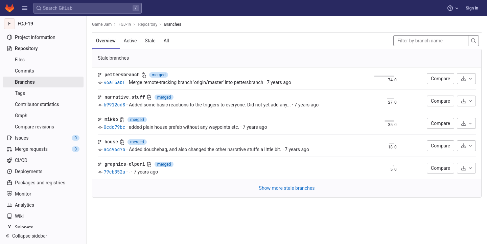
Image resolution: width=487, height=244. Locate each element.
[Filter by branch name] (430, 40)
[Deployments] (43, 171)
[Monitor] (43, 193)
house (111, 142)
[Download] (466, 78)
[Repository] (43, 48)
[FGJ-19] (43, 23)
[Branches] (43, 82)
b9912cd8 (114, 105)
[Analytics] (43, 205)
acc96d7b (114, 149)
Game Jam (102, 24)
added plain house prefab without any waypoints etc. (184, 127)
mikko (111, 119)
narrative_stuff (125, 97)
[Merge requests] (43, 149)
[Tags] (43, 93)
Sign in (472, 8)
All (166, 40)
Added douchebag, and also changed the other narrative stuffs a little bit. (205, 149)
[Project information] (43, 37)
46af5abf (114, 82)
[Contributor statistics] (43, 104)
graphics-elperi (125, 164)
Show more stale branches (287, 188)
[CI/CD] (43, 160)
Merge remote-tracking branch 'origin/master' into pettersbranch (196, 82)
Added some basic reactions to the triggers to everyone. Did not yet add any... (210, 104)
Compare (440, 78)
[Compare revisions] (43, 126)
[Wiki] (43, 216)
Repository (147, 24)
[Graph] (43, 115)
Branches (172, 24)
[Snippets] (43, 227)
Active (130, 40)
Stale (150, 40)
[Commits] (43, 70)
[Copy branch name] (144, 75)
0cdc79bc (114, 127)
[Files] (43, 59)
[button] (24, 8)
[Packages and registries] (43, 182)
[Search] (473, 40)
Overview (106, 40)
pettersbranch (122, 75)
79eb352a (114, 172)
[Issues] (43, 138)
